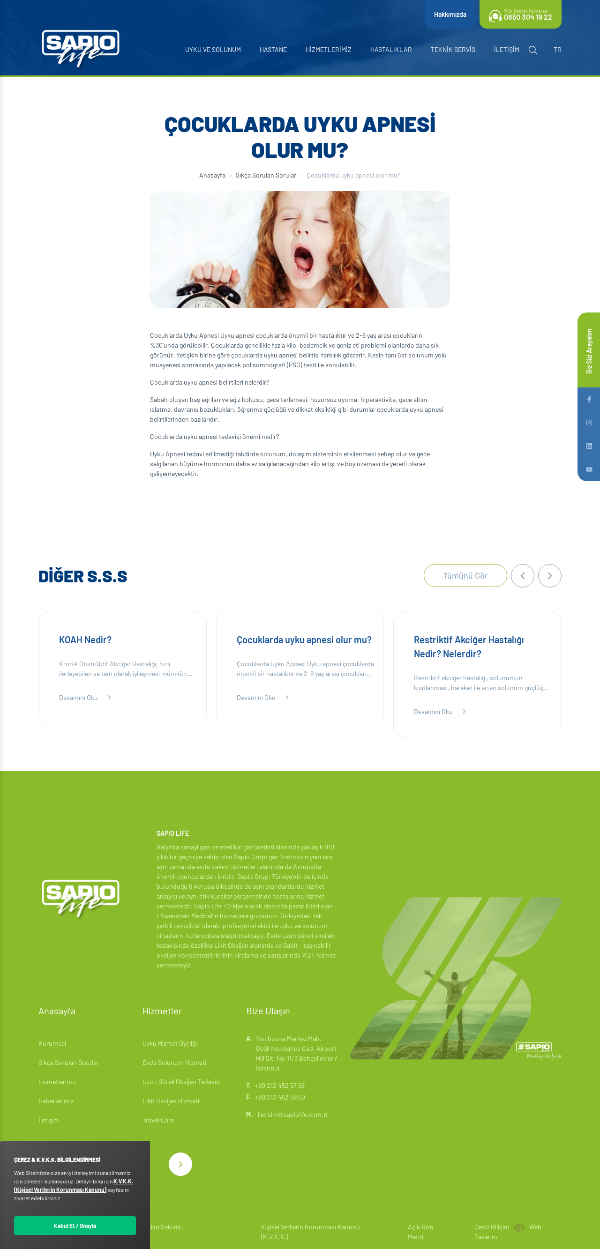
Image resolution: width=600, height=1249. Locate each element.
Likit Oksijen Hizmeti (170, 1101)
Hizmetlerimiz (329, 49)
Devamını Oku (86, 697)
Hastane (273, 49)
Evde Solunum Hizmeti (174, 1062)
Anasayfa (212, 175)
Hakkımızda (450, 14)
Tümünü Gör (465, 575)
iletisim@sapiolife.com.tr (287, 1114)
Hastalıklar (391, 49)
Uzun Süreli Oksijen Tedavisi (181, 1081)
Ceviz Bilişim (492, 1227)
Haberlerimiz (56, 1101)
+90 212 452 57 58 (280, 1085)
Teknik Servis (453, 49)
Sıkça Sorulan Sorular (266, 175)
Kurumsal (52, 1043)
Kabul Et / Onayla (75, 1225)
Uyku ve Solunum (213, 49)
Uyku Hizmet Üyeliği (169, 1043)
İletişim (506, 49)
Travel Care (158, 1120)
